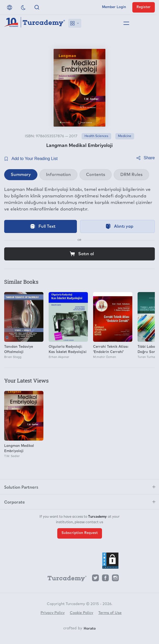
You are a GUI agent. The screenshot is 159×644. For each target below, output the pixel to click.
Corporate (14, 502)
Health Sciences (96, 136)
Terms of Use (110, 613)
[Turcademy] (64, 579)
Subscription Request (79, 533)
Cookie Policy (81, 613)
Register (144, 7)
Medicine (124, 136)
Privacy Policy (53, 613)
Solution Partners (21, 487)
